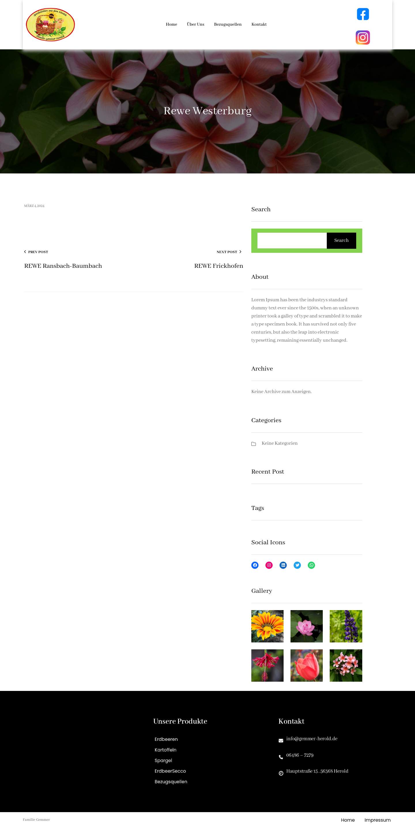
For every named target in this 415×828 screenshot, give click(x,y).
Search (341, 241)
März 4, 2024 (34, 206)
